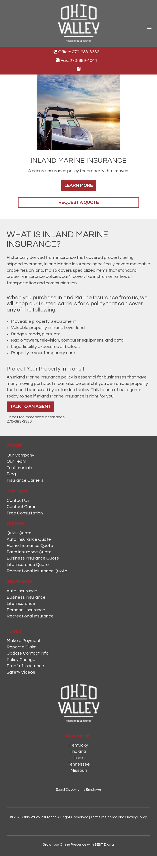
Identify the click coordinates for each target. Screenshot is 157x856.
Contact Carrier (22, 506)
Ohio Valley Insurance (39, 817)
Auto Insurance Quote (29, 539)
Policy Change (21, 659)
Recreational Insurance (30, 616)
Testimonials (19, 468)
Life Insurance (21, 603)
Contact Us (18, 500)
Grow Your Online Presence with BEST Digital (78, 844)
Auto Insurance (22, 591)
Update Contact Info (28, 653)
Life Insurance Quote (28, 564)
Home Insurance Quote (30, 545)
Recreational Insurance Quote (37, 571)
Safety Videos (21, 672)
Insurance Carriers (25, 480)
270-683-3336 (19, 421)
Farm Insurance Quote (29, 552)
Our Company (20, 455)
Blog (11, 474)
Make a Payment (24, 640)
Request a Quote (78, 202)
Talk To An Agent (30, 406)
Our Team (16, 461)
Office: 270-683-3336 (76, 52)
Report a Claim (22, 647)
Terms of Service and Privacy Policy (118, 817)
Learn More (78, 185)
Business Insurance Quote (33, 558)
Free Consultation (25, 513)
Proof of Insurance (25, 666)
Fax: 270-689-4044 (76, 60)
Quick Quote (19, 533)
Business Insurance (26, 597)
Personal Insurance (26, 610)
